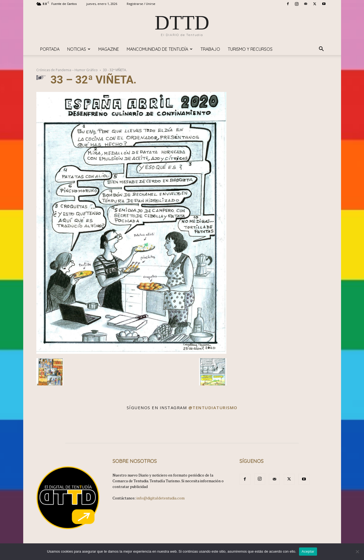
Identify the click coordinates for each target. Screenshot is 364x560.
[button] (321, 49)
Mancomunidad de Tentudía (160, 49)
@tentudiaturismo (213, 407)
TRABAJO (210, 49)
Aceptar (308, 551)
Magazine (108, 49)
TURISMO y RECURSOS (250, 49)
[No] (357, 551)
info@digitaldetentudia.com (161, 498)
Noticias (78, 49)
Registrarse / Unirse (141, 4)
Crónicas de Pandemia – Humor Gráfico (67, 70)
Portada (50, 49)
